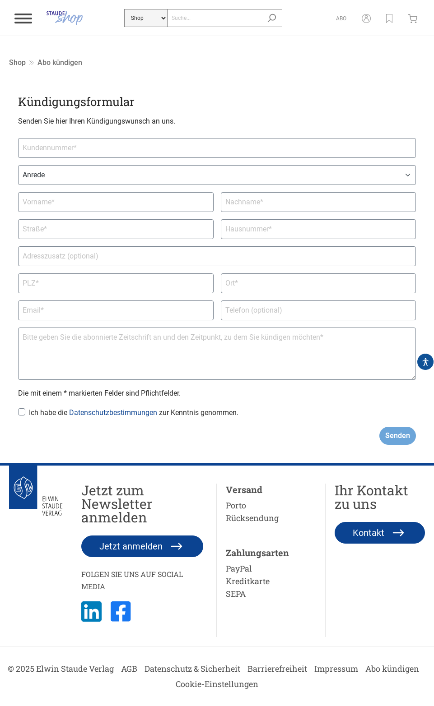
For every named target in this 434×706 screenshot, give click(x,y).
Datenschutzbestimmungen (113, 412)
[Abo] (341, 18)
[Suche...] (214, 18)
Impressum (336, 668)
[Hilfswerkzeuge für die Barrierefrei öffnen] (425, 361)
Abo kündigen (392, 668)
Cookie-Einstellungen (217, 683)
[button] (389, 18)
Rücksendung (252, 517)
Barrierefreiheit (277, 668)
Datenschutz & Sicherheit (192, 668)
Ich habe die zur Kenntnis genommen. (133, 412)
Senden (397, 435)
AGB (129, 668)
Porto (236, 505)
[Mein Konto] (366, 18)
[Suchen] (271, 18)
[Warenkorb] (414, 18)
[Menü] (23, 18)
